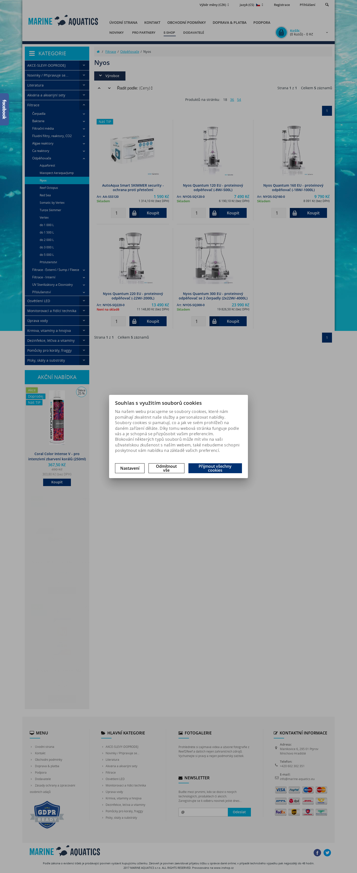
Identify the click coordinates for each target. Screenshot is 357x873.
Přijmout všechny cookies (215, 468)
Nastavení (129, 468)
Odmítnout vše (166, 468)
